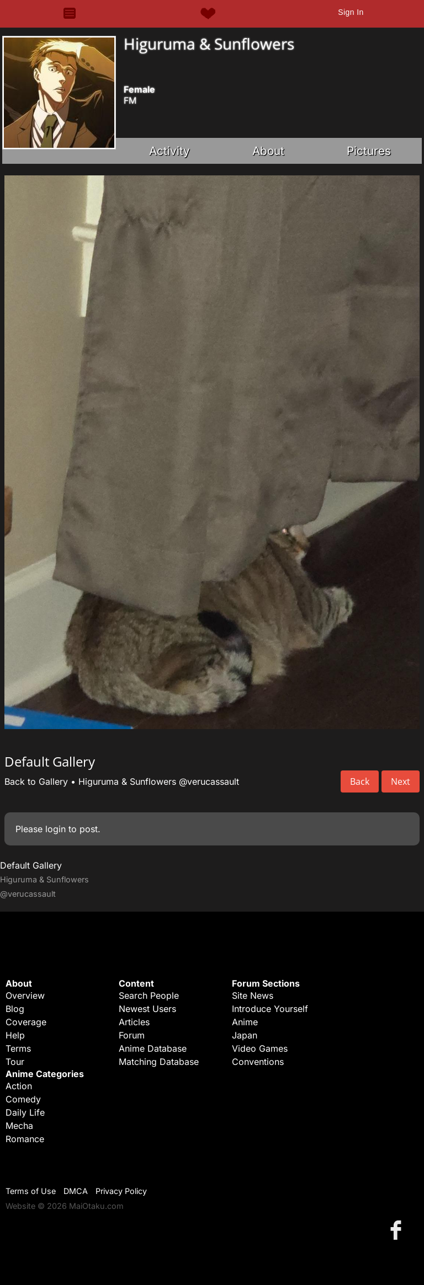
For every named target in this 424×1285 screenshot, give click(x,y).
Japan (244, 1035)
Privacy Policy (121, 1191)
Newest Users (147, 1008)
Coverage (26, 1021)
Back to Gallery (36, 781)
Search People (149, 995)
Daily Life (25, 1112)
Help (15, 1035)
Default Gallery (31, 865)
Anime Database (153, 1048)
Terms (18, 1048)
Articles (134, 1021)
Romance (25, 1138)
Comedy (23, 1099)
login (55, 828)
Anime (245, 1021)
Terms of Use (31, 1191)
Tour (15, 1061)
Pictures (369, 151)
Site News (252, 995)
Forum (132, 1035)
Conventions (258, 1061)
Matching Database (159, 1061)
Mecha (19, 1125)
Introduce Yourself (270, 1008)
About (268, 151)
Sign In (350, 12)
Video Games (260, 1048)
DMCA (75, 1191)
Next (400, 781)
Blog (15, 1008)
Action (19, 1085)
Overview (25, 995)
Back (359, 781)
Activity (169, 151)
